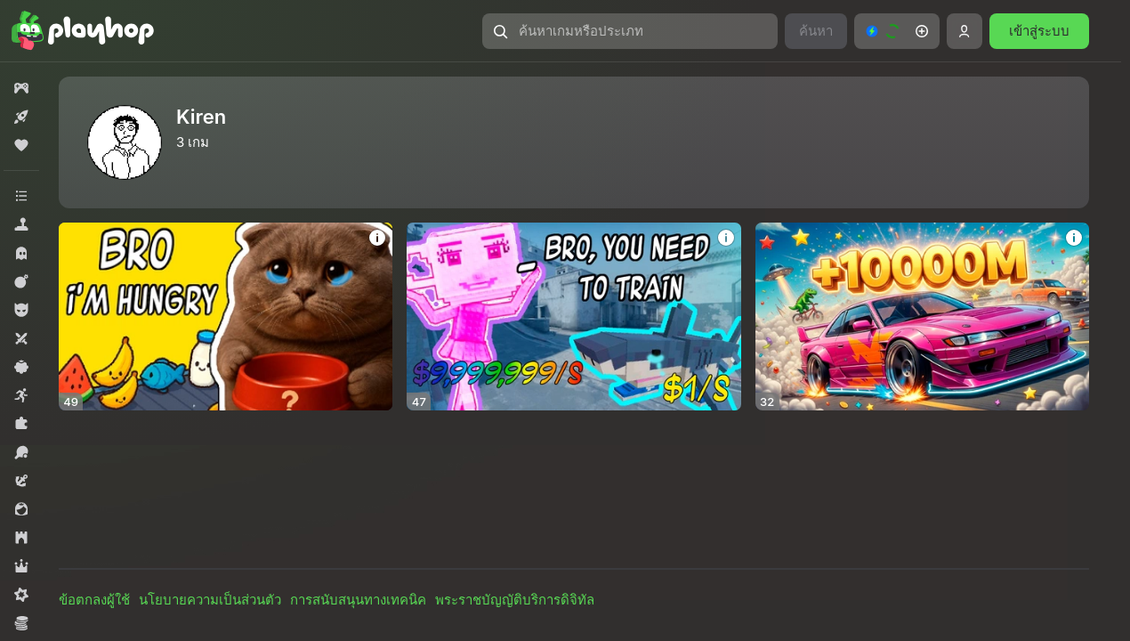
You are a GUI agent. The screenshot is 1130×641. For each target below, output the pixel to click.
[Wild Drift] (922, 316)
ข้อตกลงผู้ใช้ (94, 599)
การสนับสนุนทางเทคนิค (358, 599)
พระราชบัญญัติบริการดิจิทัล (514, 599)
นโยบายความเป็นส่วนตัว (210, 599)
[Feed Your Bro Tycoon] (225, 316)
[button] (630, 31)
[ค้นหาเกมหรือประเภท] (630, 31)
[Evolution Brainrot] (573, 316)
